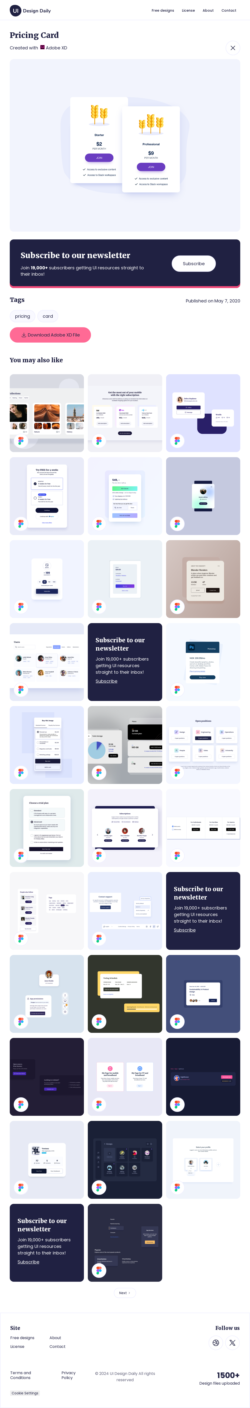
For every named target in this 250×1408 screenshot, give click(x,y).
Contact (58, 1346)
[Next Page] (125, 1293)
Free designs (22, 1338)
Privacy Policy (68, 1375)
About (55, 1338)
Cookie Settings (25, 1393)
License (17, 1346)
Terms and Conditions (20, 1375)
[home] (30, 8)
